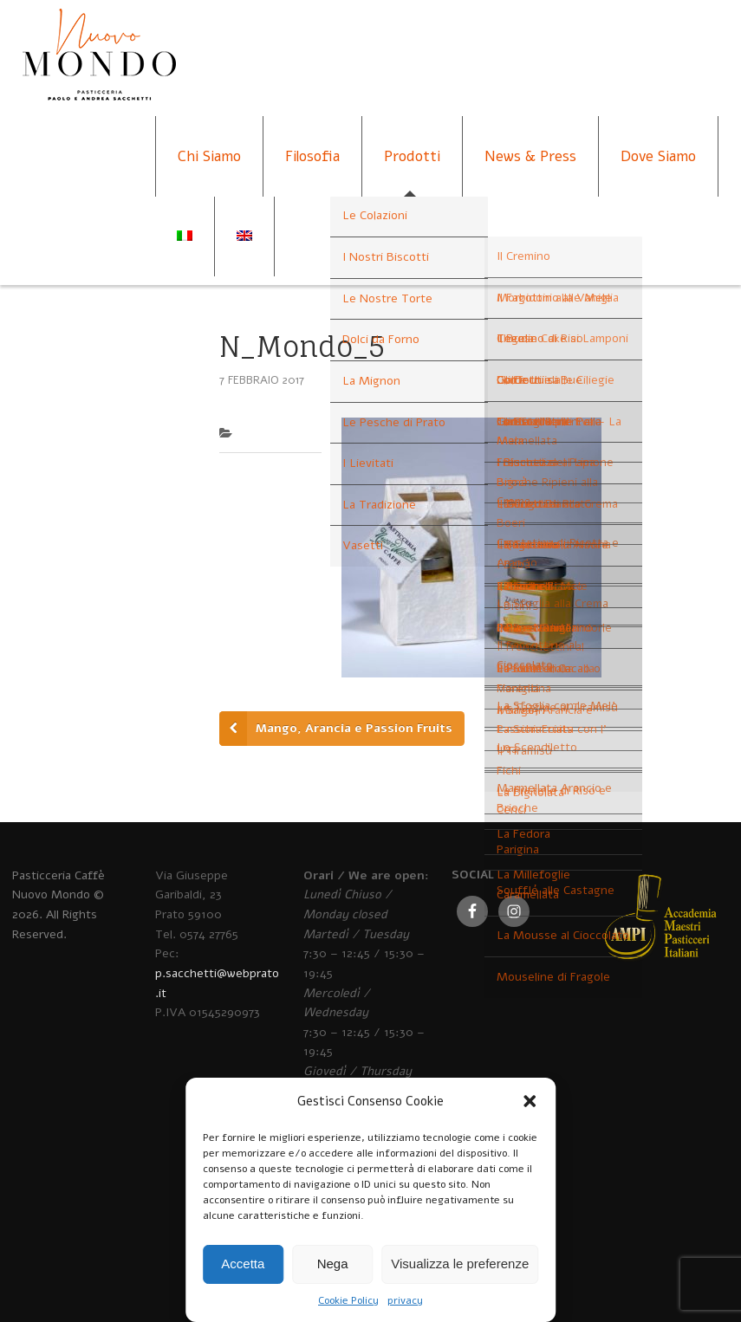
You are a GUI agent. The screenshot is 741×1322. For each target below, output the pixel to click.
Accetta (242, 1263)
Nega (332, 1263)
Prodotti (412, 156)
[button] (529, 1101)
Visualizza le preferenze (460, 1263)
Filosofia (312, 156)
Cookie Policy (348, 1300)
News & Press (530, 156)
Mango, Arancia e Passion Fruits (354, 728)
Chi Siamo (209, 156)
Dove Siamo (658, 156)
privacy (405, 1300)
